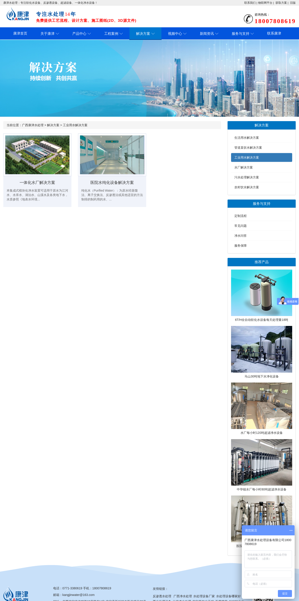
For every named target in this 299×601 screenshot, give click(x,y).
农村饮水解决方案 (246, 187)
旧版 (293, 2)
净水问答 (240, 235)
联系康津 (274, 33)
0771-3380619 (72, 588)
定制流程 (240, 216)
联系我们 (250, 2)
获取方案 (281, 2)
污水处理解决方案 (246, 177)
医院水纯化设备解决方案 (112, 182)
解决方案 (143, 33)
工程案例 (111, 33)
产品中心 (79, 33)
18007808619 (101, 588)
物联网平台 (265, 2)
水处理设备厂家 (204, 596)
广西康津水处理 (33, 125)
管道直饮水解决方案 (248, 147)
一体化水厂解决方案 (37, 182)
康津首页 (20, 33)
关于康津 (47, 33)
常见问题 (240, 225)
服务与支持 (240, 33)
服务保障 (240, 245)
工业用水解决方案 (75, 125)
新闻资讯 (207, 33)
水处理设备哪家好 (228, 596)
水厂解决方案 (243, 167)
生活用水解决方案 (246, 137)
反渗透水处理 (162, 596)
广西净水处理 (182, 596)
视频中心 (175, 33)
